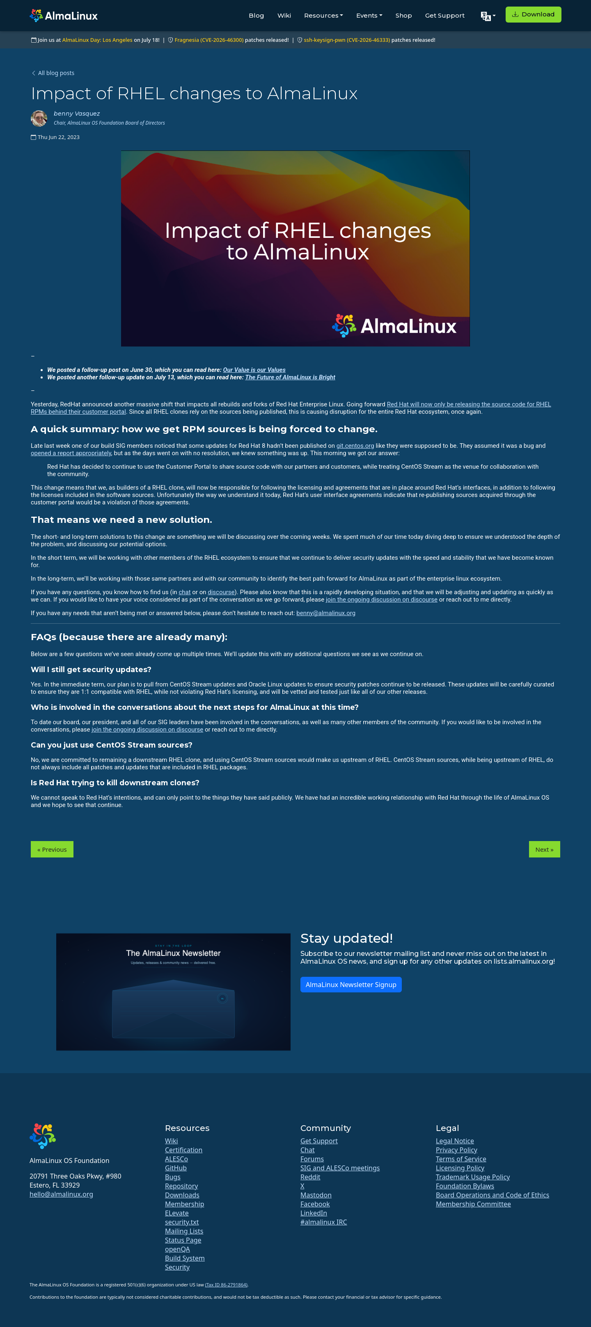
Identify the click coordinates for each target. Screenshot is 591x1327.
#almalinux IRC (323, 1222)
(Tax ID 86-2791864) (226, 1284)
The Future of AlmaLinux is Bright (290, 377)
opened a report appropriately (71, 453)
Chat (307, 1149)
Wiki (284, 15)
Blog (256, 15)
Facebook (315, 1203)
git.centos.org (355, 445)
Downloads (182, 1194)
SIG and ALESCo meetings (340, 1167)
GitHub (176, 1167)
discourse (221, 592)
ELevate (177, 1213)
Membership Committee (473, 1203)
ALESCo (176, 1158)
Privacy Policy (456, 1149)
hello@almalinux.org (61, 1194)
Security (177, 1267)
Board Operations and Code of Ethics (492, 1194)
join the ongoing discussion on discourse (382, 599)
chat (184, 592)
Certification (183, 1149)
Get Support (445, 15)
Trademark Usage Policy (473, 1176)
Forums (312, 1158)
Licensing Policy (460, 1167)
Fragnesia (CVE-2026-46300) (208, 39)
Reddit (310, 1176)
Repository (181, 1185)
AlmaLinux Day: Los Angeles (97, 39)
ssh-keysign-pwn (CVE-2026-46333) (347, 39)
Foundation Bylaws (465, 1185)
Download (533, 14)
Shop (404, 15)
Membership (184, 1203)
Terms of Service (461, 1158)
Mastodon (316, 1194)
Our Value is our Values (254, 370)
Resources (321, 15)
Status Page (183, 1240)
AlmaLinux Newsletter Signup (351, 984)
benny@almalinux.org (325, 613)
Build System (185, 1258)
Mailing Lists (184, 1231)
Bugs (173, 1176)
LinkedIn (313, 1213)
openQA (177, 1249)
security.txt (182, 1222)
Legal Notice (455, 1140)
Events (367, 15)
